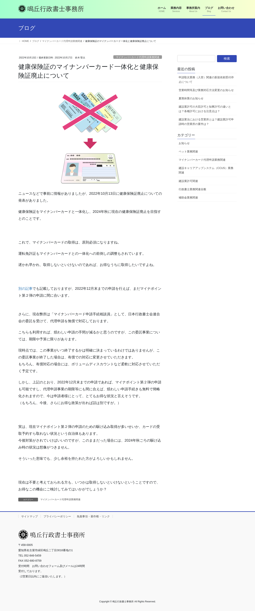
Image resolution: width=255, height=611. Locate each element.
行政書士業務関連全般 (192, 189)
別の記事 (25, 288)
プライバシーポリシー (57, 516)
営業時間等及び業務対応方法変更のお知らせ (206, 90)
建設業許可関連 (188, 181)
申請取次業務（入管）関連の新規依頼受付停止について (206, 79)
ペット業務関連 (188, 151)
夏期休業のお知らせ (191, 98)
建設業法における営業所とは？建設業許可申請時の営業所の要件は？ (206, 122)
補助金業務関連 (188, 197)
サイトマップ (29, 516)
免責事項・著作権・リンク (93, 516)
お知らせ (184, 143)
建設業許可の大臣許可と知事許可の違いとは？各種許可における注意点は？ (205, 109)
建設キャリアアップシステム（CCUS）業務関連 (206, 170)
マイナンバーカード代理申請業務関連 (137, 57)
